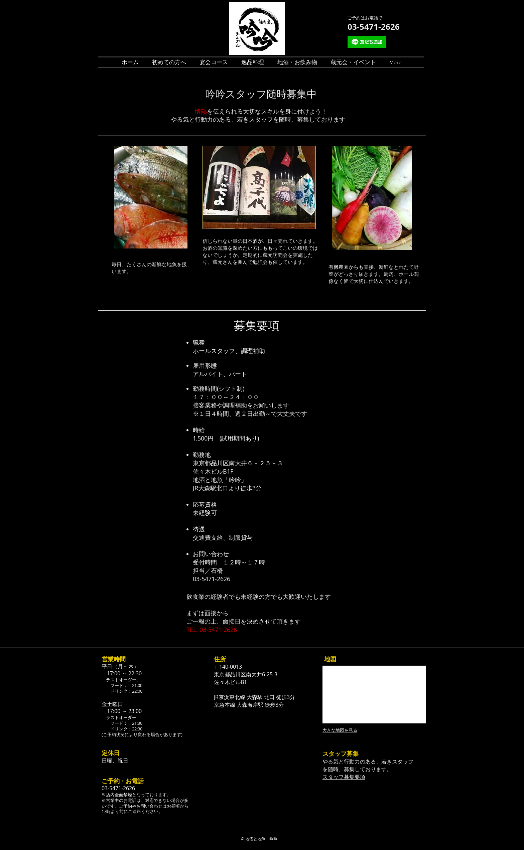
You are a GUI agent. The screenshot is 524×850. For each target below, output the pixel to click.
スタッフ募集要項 (343, 777)
